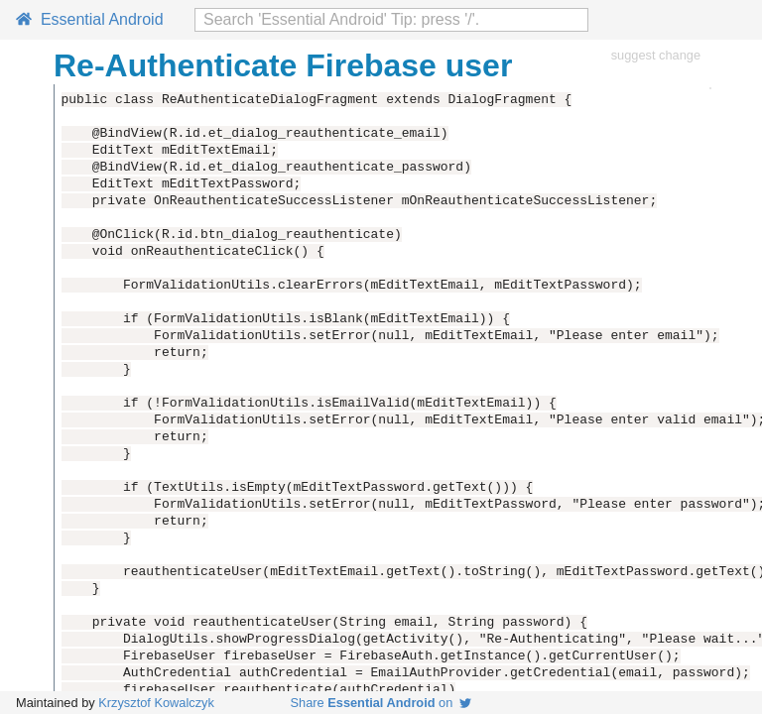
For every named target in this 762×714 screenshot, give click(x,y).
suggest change (655, 55)
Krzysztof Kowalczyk (156, 702)
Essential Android (90, 19)
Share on (381, 702)
